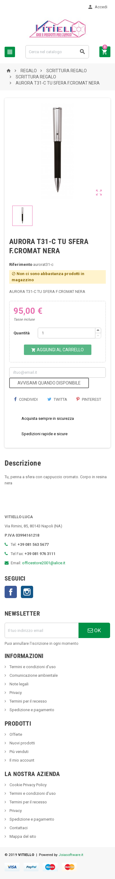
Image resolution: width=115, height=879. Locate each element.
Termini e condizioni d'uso (32, 666)
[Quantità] (66, 333)
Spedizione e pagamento (31, 710)
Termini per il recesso (28, 701)
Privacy (15, 692)
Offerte (15, 734)
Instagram (27, 592)
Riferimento (20, 264)
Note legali (19, 684)
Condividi (26, 399)
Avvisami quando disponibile (49, 382)
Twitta (57, 399)
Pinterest (88, 399)
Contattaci (18, 828)
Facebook (11, 592)
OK (94, 630)
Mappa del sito (22, 836)
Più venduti (19, 751)
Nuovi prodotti (22, 743)
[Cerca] (57, 51)
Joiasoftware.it (71, 855)
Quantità (21, 333)
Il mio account (21, 760)
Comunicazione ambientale (33, 675)
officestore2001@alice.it (43, 563)
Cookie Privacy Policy (28, 784)
